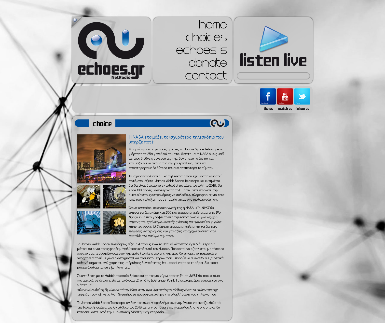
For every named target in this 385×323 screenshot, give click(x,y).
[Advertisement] (164, 99)
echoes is (201, 51)
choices (206, 39)
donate (208, 64)
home (213, 26)
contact (206, 77)
